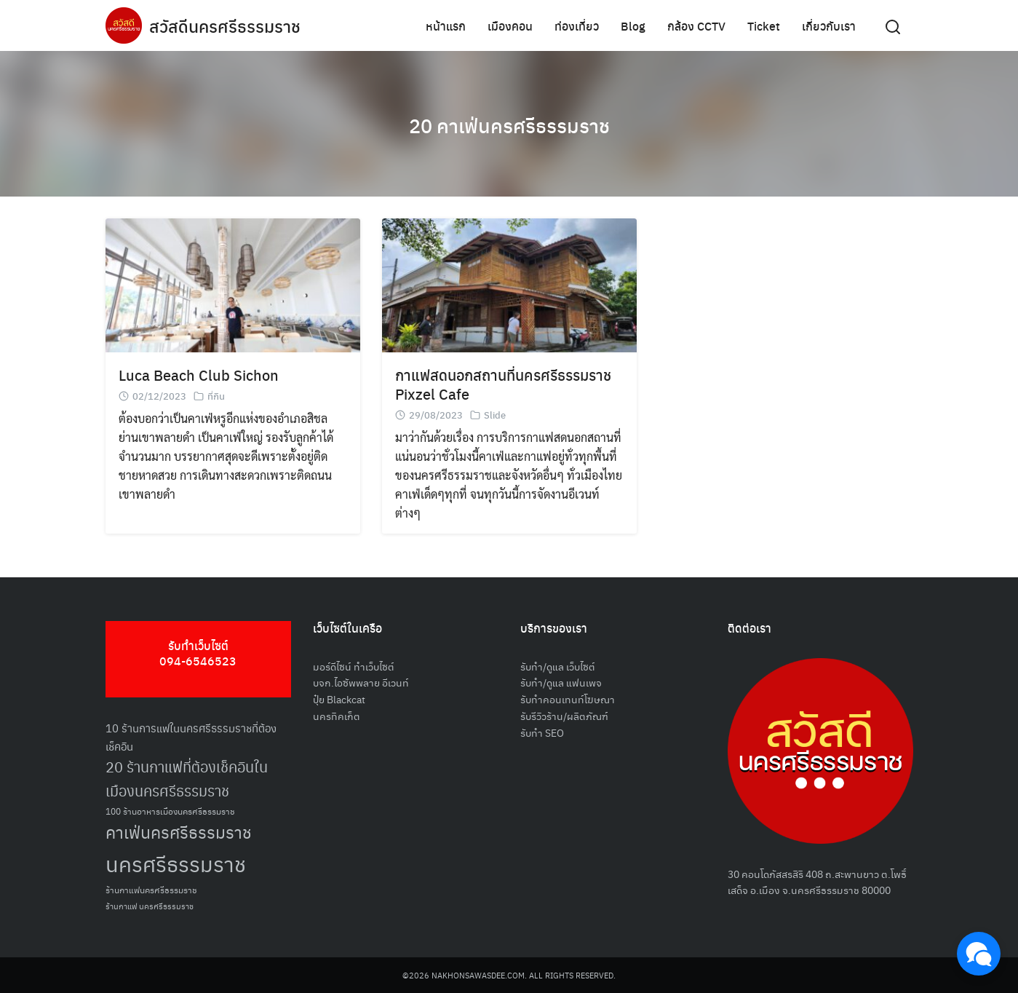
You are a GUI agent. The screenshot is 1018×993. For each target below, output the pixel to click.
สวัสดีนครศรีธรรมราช (226, 25)
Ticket (763, 25)
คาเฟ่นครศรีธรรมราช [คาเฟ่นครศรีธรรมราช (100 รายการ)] (179, 831)
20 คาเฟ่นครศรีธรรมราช (509, 124)
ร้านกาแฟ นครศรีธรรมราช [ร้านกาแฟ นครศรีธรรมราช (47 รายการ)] (150, 906)
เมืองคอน (510, 25)
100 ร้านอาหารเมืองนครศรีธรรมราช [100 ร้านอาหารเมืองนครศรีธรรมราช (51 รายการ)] (170, 810)
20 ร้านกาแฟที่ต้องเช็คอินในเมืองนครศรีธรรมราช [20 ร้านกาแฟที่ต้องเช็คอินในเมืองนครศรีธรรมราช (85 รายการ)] (187, 778)
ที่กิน (216, 396)
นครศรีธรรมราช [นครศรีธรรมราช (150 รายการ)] (176, 863)
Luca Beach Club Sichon (199, 374)
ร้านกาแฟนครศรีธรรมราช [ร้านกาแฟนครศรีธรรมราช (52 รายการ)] (151, 889)
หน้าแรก (446, 25)
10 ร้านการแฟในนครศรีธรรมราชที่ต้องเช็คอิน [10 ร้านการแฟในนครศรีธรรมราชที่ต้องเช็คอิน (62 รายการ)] (191, 736)
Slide (495, 415)
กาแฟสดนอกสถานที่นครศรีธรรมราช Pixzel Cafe (503, 384)
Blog (633, 25)
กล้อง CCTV (696, 25)
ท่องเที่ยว (576, 25)
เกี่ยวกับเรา (829, 25)
